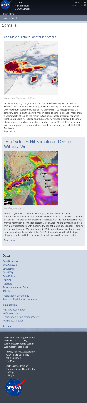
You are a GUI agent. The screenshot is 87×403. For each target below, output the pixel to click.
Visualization (9, 305)
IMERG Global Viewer (13, 309)
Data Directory (10, 261)
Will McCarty (20, 340)
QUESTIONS (77, 5)
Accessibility (28, 351)
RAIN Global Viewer (12, 320)
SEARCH (76, 2)
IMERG (6, 291)
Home (4, 18)
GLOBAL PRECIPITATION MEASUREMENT (22, 5)
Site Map (10, 361)
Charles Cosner (26, 343)
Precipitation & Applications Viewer (21, 317)
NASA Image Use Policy (17, 354)
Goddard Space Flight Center (20, 369)
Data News (8, 268)
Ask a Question (13, 357)
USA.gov (10, 375)
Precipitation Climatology (15, 295)
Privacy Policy (13, 351)
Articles (6, 326)
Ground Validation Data (15, 287)
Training (6, 280)
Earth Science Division (17, 365)
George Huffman (26, 337)
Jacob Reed (22, 346)
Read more (9, 240)
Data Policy (8, 276)
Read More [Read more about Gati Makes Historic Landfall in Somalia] (9, 131)
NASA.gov (11, 372)
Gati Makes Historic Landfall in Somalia (30, 36)
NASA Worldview (11, 313)
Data (6, 255)
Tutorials (7, 283)
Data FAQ (7, 272)
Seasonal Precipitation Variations (19, 299)
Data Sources (9, 265)
